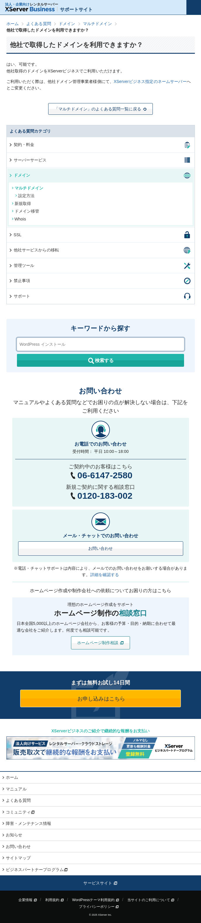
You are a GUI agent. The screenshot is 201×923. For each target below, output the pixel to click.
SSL (15, 234)
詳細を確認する (104, 574)
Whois (19, 219)
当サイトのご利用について (150, 900)
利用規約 (54, 900)
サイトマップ (18, 858)
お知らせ (14, 834)
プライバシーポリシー (99, 907)
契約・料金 (21, 144)
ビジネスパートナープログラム (37, 869)
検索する (100, 361)
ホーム (12, 777)
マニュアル (16, 789)
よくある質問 (18, 800)
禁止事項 (19, 280)
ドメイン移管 (25, 211)
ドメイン (19, 175)
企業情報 (27, 900)
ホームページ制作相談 (100, 642)
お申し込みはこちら (100, 699)
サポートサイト (49, 9)
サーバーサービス (27, 160)
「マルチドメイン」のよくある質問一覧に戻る (100, 109)
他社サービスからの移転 (33, 250)
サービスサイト (100, 883)
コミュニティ (20, 812)
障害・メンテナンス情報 (28, 823)
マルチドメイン (28, 188)
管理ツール (21, 265)
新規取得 (21, 203)
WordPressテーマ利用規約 (95, 900)
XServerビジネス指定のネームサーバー (150, 81)
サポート (19, 296)
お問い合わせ (100, 548)
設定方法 (25, 195)
